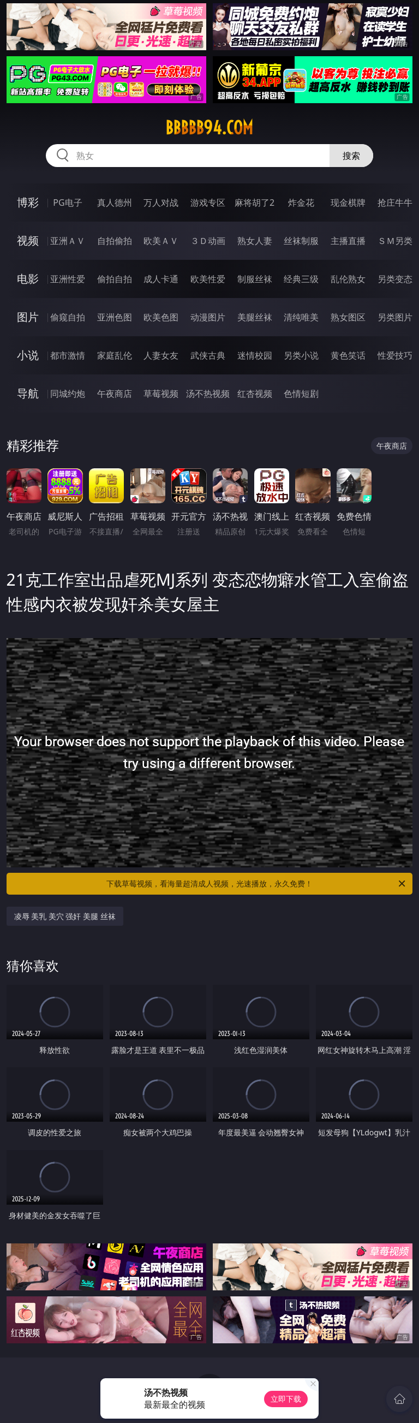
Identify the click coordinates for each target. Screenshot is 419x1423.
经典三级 (301, 279)
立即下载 (286, 1399)
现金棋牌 (348, 203)
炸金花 (301, 203)
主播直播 (348, 241)
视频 (28, 240)
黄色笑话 (348, 355)
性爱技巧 (395, 355)
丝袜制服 (301, 241)
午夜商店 (114, 394)
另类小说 (301, 355)
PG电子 (67, 203)
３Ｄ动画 (207, 241)
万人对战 (160, 203)
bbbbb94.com (209, 128)
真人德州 (114, 203)
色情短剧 (301, 394)
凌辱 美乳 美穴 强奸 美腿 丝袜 (65, 916)
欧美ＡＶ (160, 241)
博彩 (28, 202)
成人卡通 (160, 279)
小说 (28, 355)
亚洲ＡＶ (67, 241)
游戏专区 (207, 203)
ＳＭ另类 (395, 241)
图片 (28, 316)
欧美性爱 (207, 279)
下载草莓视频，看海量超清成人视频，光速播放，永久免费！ (256, 883)
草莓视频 (160, 394)
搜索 (351, 156)
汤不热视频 (208, 394)
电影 (28, 278)
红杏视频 (254, 394)
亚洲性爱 (67, 279)
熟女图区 (348, 317)
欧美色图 (160, 317)
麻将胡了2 (254, 203)
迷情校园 (254, 355)
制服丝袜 (254, 279)
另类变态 (395, 279)
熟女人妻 (254, 241)
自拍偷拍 (114, 241)
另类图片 (395, 317)
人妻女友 (160, 355)
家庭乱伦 (114, 355)
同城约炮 (67, 394)
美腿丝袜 (254, 317)
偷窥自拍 (67, 317)
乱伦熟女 (348, 279)
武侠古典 (207, 355)
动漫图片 (207, 317)
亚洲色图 (114, 317)
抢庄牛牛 (395, 203)
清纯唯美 (301, 317)
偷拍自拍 (114, 279)
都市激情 (67, 355)
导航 (28, 393)
